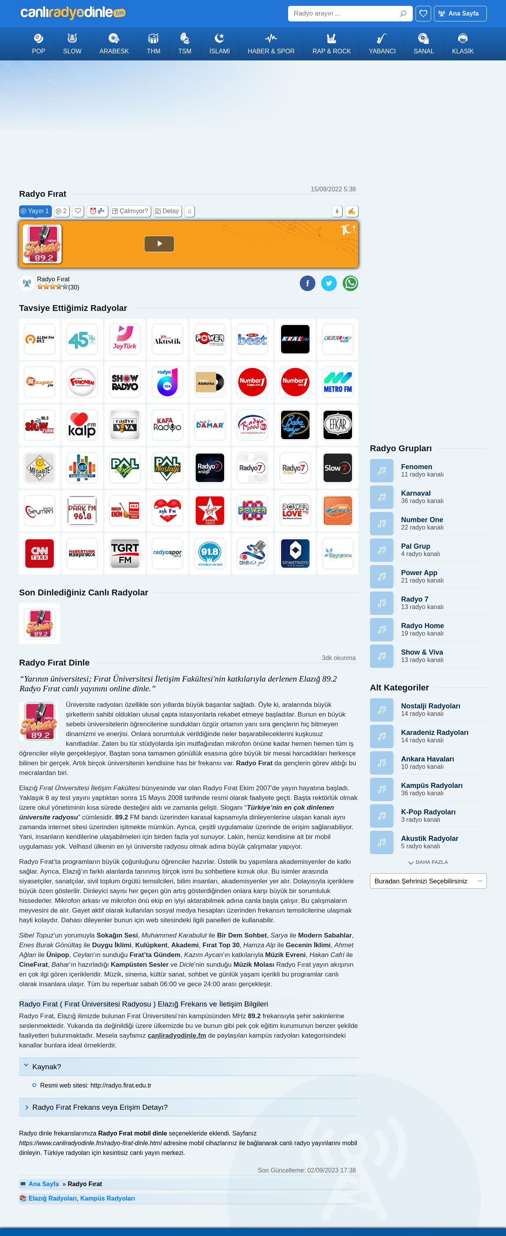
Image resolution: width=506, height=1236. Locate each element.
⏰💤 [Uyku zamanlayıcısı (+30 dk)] (97, 211)
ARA (403, 13)
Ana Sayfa (464, 13)
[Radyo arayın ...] (350, 13)
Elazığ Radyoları (52, 1198)
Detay (167, 211)
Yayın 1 (35, 211)
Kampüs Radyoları (107, 1198)
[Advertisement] (253, 122)
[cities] (428, 881)
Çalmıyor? (130, 211)
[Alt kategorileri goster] (428, 862)
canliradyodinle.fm (177, 1035)
